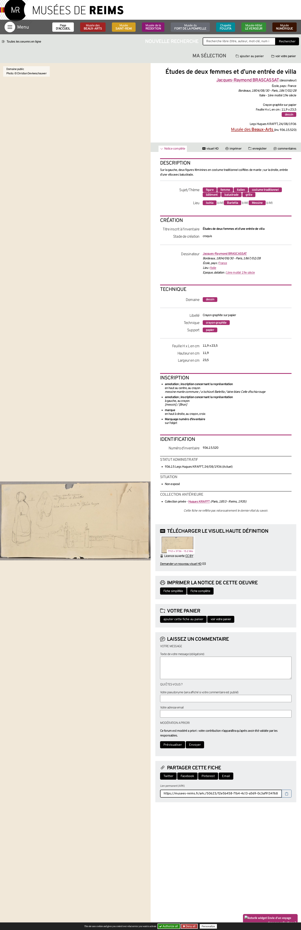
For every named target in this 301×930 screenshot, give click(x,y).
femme (225, 190)
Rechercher (287, 42)
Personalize (208, 926)
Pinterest (208, 776)
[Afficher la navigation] (10, 27)
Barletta (232, 203)
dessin (289, 115)
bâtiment (212, 195)
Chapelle (225, 27)
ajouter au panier (250, 56)
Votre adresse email (172, 708)
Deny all (190, 926)
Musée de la (153, 27)
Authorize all (169, 926)
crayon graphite (216, 323)
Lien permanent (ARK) (172, 786)
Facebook (187, 776)
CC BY (189, 556)
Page (63, 27)
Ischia (209, 203)
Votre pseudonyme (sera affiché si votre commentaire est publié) (199, 692)
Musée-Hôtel (254, 27)
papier (210, 330)
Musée (123, 27)
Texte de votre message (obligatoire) (182, 654)
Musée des (93, 27)
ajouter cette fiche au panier (183, 619)
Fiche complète (200, 591)
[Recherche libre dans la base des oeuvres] (239, 41)
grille (249, 195)
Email (226, 776)
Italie (213, 268)
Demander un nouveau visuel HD (181, 564)
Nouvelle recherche (172, 41)
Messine (257, 203)
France (222, 263)
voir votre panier (283, 56)
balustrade (231, 195)
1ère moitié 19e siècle (240, 273)
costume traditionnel (265, 190)
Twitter (168, 776)
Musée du (190, 27)
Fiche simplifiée (173, 591)
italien (241, 190)
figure (210, 190)
